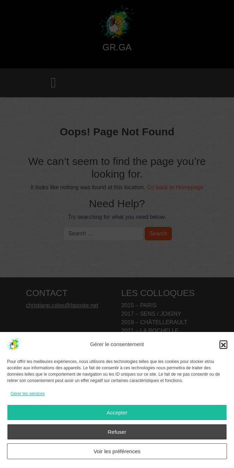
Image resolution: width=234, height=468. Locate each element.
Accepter (117, 412)
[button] (223, 344)
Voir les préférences (117, 451)
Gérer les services (28, 393)
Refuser (117, 432)
